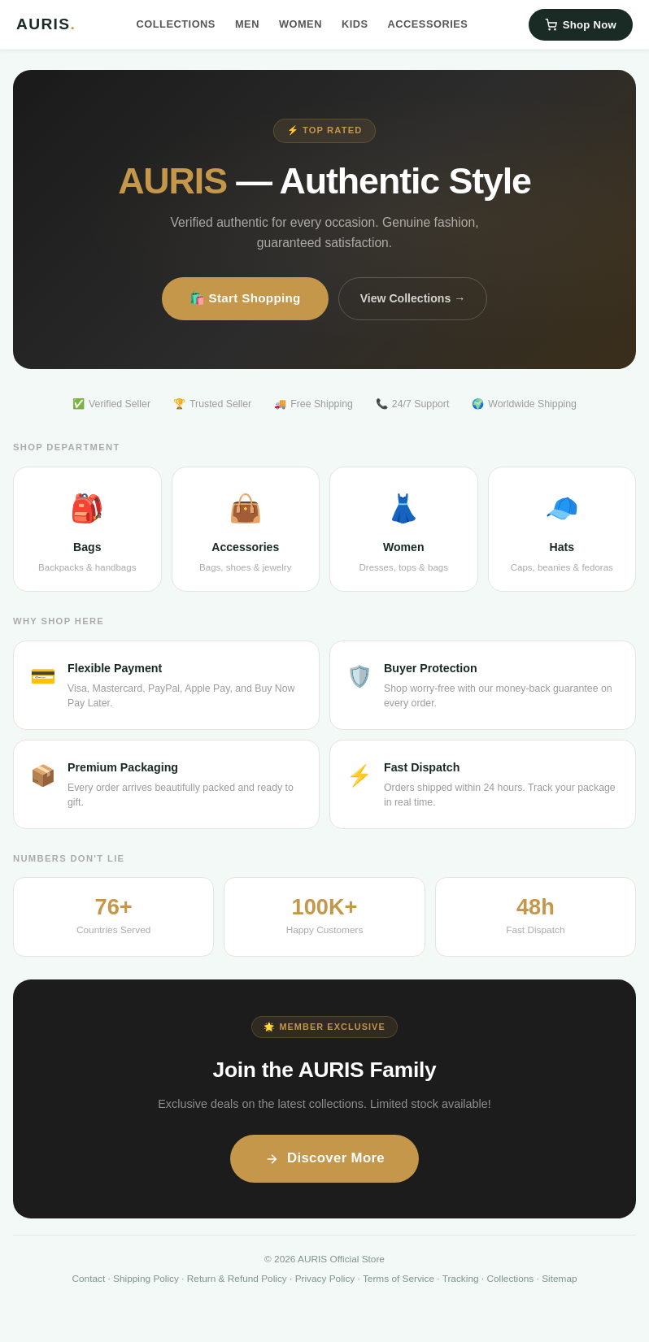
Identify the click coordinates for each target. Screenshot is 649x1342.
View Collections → (413, 298)
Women (300, 24)
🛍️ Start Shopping (245, 298)
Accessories (428, 24)
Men (247, 24)
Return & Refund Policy (237, 1278)
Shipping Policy (146, 1278)
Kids (355, 24)
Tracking (460, 1278)
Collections (176, 24)
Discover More (324, 1158)
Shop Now (580, 25)
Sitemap (559, 1278)
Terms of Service (398, 1278)
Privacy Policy (325, 1278)
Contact (88, 1278)
